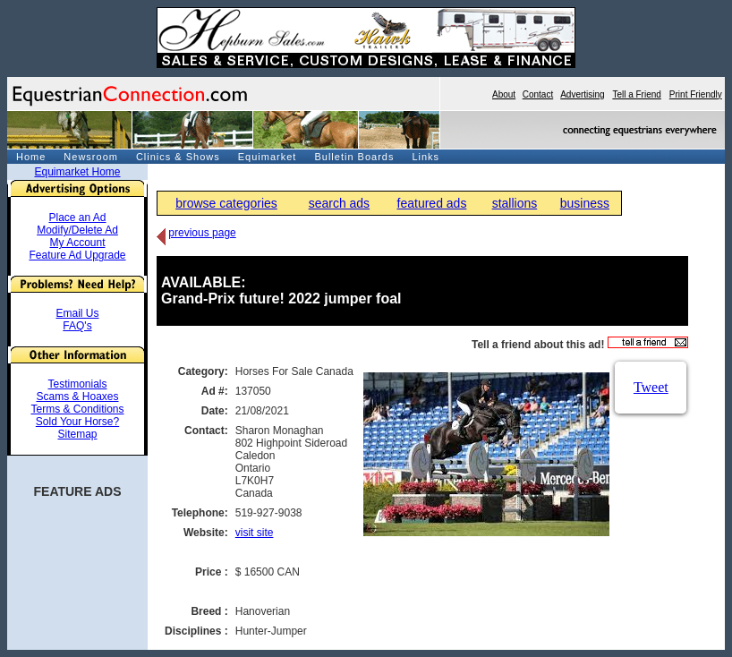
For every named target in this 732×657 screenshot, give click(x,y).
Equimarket (267, 156)
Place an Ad (77, 217)
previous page (201, 232)
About (503, 94)
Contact (538, 94)
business (584, 203)
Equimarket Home (77, 172)
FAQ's (77, 326)
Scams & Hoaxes (77, 396)
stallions (515, 203)
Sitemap (77, 434)
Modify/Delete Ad (77, 230)
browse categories (226, 203)
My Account (77, 242)
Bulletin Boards (354, 156)
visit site (254, 532)
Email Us (76, 313)
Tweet (651, 387)
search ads (339, 203)
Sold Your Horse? (77, 421)
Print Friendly (695, 94)
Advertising (582, 94)
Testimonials (76, 384)
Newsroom (91, 156)
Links (425, 156)
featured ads (432, 203)
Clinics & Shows (178, 156)
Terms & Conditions (76, 409)
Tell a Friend (636, 94)
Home (31, 156)
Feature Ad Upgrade (77, 255)
